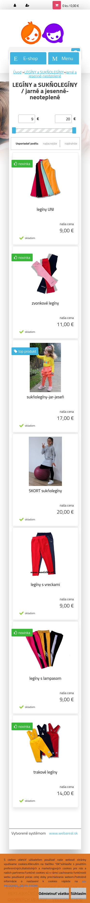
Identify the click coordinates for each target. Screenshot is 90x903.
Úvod (17, 72)
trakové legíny (45, 772)
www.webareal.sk (63, 833)
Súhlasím (78, 893)
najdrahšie (71, 143)
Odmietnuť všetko (54, 893)
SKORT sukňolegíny (45, 491)
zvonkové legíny (45, 303)
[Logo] (42, 33)
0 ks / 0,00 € (70, 5)
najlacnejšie (50, 143)
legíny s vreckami (45, 584)
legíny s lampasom (45, 678)
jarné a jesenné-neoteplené (53, 74)
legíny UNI (45, 209)
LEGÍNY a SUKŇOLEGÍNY (44, 72)
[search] (75, 52)
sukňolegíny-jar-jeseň (45, 397)
